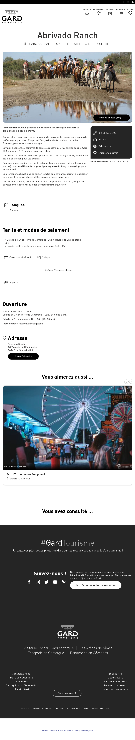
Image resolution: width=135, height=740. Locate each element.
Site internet (105, 146)
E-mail (102, 139)
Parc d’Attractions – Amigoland (25, 474)
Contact (49, 709)
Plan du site (62, 709)
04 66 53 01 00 (107, 132)
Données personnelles (102, 709)
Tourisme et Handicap (32, 709)
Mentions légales (80, 709)
